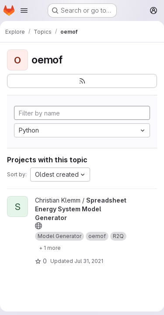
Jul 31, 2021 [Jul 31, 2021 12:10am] (88, 261)
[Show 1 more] (50, 247)
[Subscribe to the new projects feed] (82, 81)
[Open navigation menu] (24, 11)
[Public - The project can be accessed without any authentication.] (38, 225)
